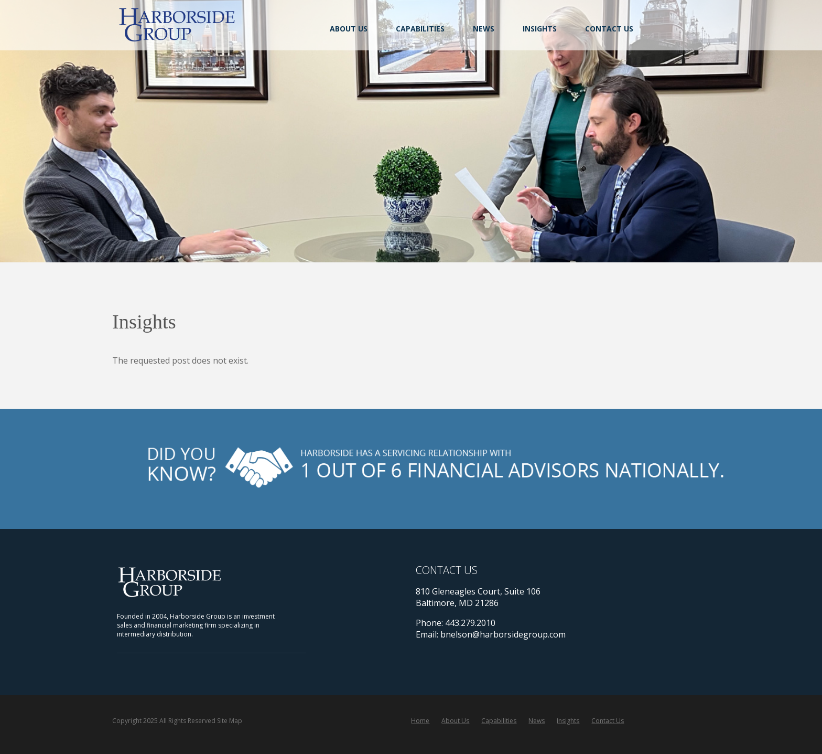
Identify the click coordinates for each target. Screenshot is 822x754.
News (483, 29)
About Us (348, 29)
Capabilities (420, 29)
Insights (540, 29)
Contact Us (609, 29)
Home (420, 720)
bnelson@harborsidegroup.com (503, 634)
